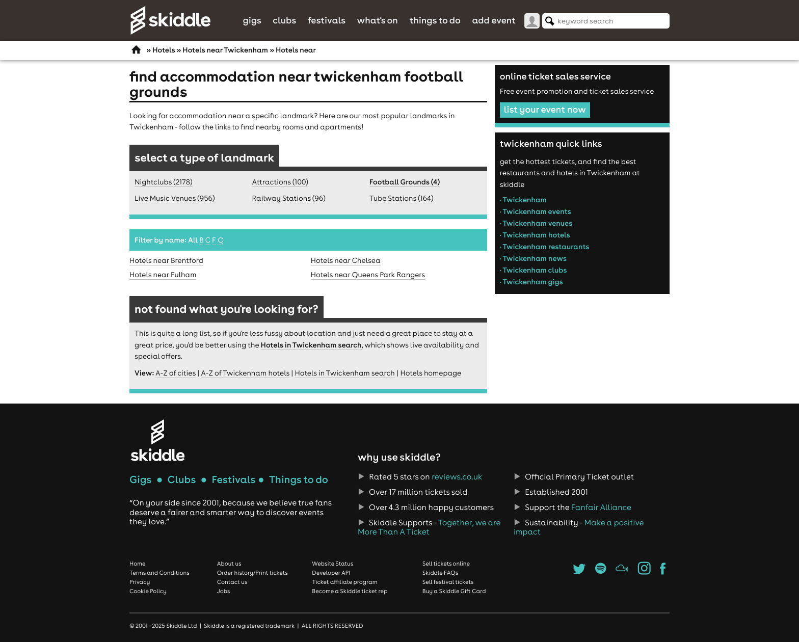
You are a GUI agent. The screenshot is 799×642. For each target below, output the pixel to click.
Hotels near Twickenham (225, 50)
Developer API (331, 572)
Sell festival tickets (447, 581)
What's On (377, 20)
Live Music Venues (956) (175, 198)
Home (137, 563)
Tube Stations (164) (401, 198)
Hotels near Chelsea (346, 260)
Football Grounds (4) (404, 181)
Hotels (163, 50)
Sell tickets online (446, 563)
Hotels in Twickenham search (311, 345)
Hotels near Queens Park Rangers (368, 274)
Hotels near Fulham (162, 274)
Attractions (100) (280, 181)
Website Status (332, 563)
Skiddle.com (170, 20)
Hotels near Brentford (166, 260)
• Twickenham (523, 199)
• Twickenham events (535, 211)
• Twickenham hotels (535, 234)
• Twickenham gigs (531, 281)
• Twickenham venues (536, 223)
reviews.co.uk (457, 477)
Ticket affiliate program (344, 581)
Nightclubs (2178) (164, 181)
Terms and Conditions (159, 572)
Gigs (252, 20)
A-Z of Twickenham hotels (245, 373)
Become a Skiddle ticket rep (349, 591)
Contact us (232, 581)
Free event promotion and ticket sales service (577, 91)
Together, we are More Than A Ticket (429, 527)
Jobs (223, 591)
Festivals (326, 20)
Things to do (435, 20)
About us (229, 563)
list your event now (545, 109)
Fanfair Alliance (601, 507)
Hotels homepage (430, 373)
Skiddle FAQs (440, 572)
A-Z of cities (175, 373)
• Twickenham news (533, 258)
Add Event (494, 20)
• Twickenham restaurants (545, 246)
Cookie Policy (148, 591)
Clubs (284, 20)
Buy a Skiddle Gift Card (454, 591)
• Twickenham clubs (533, 270)
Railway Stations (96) (288, 198)
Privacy (139, 581)
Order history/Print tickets (252, 572)
